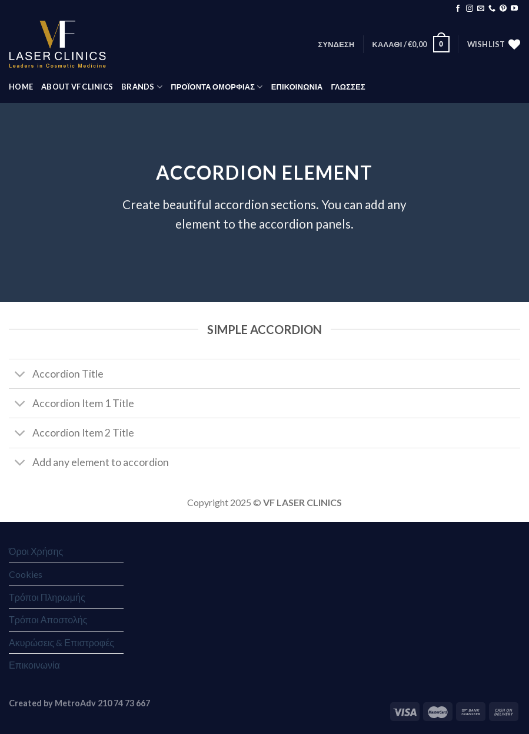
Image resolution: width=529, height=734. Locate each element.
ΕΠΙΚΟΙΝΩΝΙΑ (297, 86)
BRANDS (141, 86)
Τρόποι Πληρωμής (47, 597)
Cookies (25, 574)
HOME (21, 86)
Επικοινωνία (34, 664)
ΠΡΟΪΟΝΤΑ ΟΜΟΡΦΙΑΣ (216, 86)
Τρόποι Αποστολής (48, 619)
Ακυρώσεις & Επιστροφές (61, 642)
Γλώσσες (348, 86)
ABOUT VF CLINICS (77, 86)
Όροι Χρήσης (36, 551)
